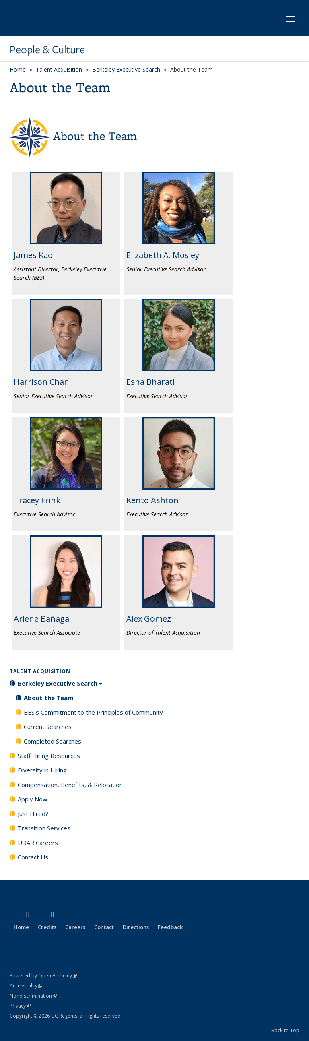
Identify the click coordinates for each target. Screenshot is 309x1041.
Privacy (20, 1005)
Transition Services (44, 828)
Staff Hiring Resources (49, 756)
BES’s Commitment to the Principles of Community (93, 712)
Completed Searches (52, 741)
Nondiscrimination (33, 995)
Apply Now (32, 799)
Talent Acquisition (59, 69)
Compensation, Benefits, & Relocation (70, 785)
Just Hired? (33, 814)
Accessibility (26, 985)
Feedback (170, 927)
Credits (47, 927)
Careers (75, 927)
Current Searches (48, 727)
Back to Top (285, 1030)
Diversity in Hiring (42, 770)
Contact (104, 927)
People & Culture (47, 49)
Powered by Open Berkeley (43, 975)
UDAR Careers (38, 843)
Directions (136, 927)
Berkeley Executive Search (126, 69)
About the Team (48, 698)
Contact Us (33, 857)
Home (18, 69)
